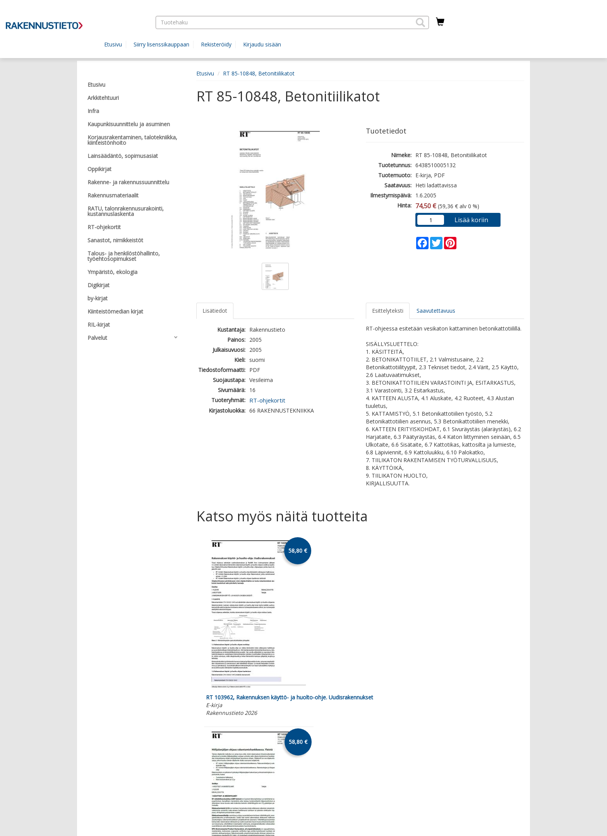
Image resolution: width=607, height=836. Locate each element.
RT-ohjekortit (267, 400)
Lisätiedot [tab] (214, 310)
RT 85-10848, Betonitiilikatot (259, 73)
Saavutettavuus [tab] (436, 310)
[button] (420, 22)
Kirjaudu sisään (262, 44)
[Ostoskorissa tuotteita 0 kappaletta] (440, 22)
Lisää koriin (471, 220)
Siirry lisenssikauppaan (161, 44)
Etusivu (113, 44)
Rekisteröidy (216, 44)
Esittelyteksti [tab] (387, 310)
